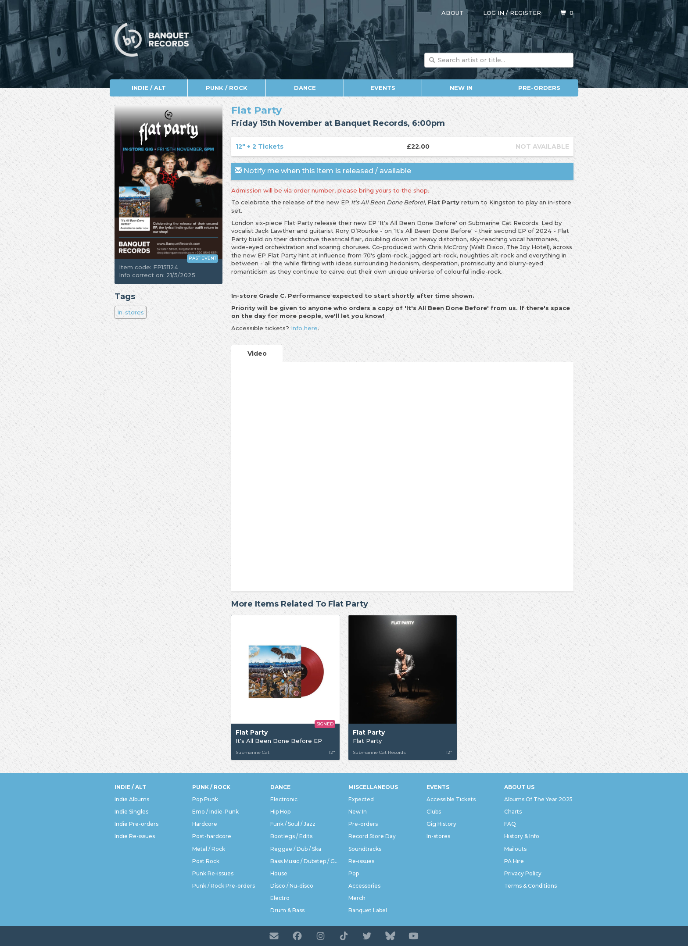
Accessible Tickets (451, 799)
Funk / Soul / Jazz (292, 824)
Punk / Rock (226, 87)
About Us (519, 787)
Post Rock (205, 861)
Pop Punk (205, 799)
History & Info (521, 836)
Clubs (433, 811)
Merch (357, 898)
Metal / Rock (208, 849)
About (452, 12)
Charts (513, 811)
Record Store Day (372, 836)
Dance (305, 87)
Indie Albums (132, 799)
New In (461, 87)
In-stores (130, 312)
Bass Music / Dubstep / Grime (305, 861)
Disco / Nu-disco (291, 885)
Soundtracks (364, 849)
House (278, 873)
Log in (493, 12)
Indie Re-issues (135, 836)
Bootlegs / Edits (291, 836)
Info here (304, 328)
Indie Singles (131, 811)
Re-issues (361, 861)
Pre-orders (539, 87)
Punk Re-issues (212, 873)
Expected (361, 799)
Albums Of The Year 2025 (538, 799)
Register (525, 12)
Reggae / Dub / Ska (295, 849)
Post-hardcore (211, 836)
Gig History (441, 824)
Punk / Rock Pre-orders (223, 885)
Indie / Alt (149, 87)
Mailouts (515, 849)
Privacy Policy (522, 873)
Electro (280, 898)
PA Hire (514, 861)
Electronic (283, 799)
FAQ (510, 824)
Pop (353, 873)
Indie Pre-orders (136, 824)
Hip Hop (280, 811)
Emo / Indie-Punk (215, 811)
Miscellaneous (373, 787)
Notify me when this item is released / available (323, 171)
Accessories (364, 885)
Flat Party (256, 110)
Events (382, 87)
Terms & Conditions (530, 885)
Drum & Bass (287, 910)
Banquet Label (367, 910)
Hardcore (204, 824)
